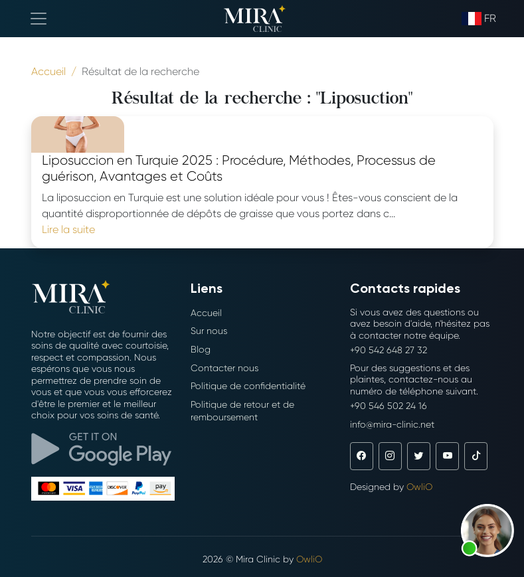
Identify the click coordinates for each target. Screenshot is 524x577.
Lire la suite (68, 229)
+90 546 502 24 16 (388, 405)
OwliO (419, 486)
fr (479, 18)
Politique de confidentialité (248, 385)
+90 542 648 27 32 (388, 350)
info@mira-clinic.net (392, 424)
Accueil (206, 312)
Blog (201, 349)
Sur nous (209, 330)
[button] (487, 530)
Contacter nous (224, 368)
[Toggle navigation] (38, 19)
